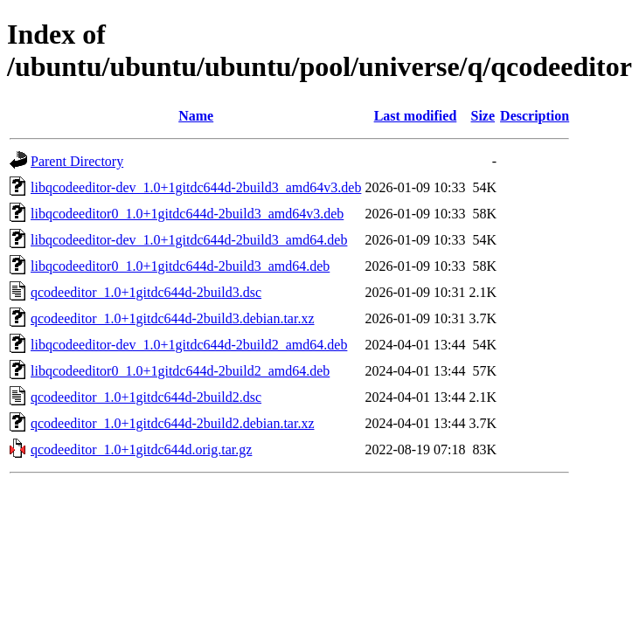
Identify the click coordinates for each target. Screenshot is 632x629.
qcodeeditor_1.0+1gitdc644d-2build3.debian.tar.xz (173, 318)
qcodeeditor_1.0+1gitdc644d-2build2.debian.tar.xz (173, 423)
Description (534, 115)
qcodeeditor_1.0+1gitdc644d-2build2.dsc (146, 397)
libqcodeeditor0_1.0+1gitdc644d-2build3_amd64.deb (180, 266)
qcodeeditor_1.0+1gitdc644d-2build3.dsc (146, 292)
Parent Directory (77, 161)
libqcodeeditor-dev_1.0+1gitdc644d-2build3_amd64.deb (189, 239)
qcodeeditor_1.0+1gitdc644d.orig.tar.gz (141, 449)
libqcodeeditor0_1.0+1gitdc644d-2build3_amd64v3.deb (187, 213)
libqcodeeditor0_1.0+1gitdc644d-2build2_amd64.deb (180, 370)
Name (195, 115)
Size (483, 115)
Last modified (415, 115)
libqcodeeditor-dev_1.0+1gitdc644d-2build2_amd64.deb (189, 344)
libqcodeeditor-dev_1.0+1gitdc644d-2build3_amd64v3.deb (196, 187)
